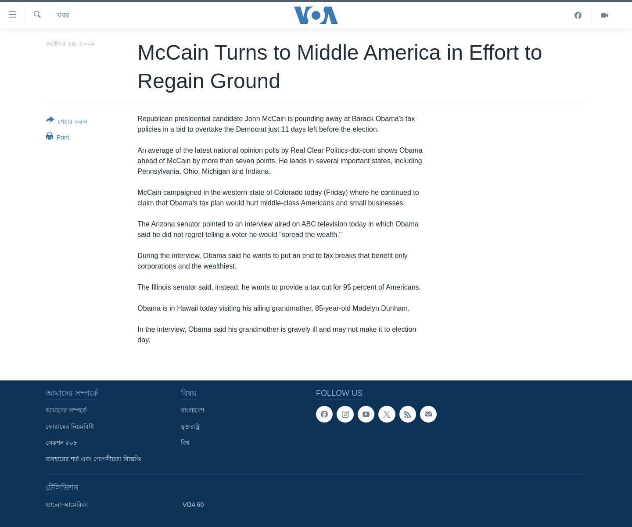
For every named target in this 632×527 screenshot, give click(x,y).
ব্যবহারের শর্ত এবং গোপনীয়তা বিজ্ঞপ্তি (93, 458)
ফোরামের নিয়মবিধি (70, 426)
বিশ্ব (185, 442)
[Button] (66, 122)
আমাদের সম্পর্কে (66, 410)
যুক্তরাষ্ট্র (190, 426)
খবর (63, 15)
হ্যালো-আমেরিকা (67, 504)
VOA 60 (193, 504)
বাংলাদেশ (192, 410)
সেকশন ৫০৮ (61, 442)
